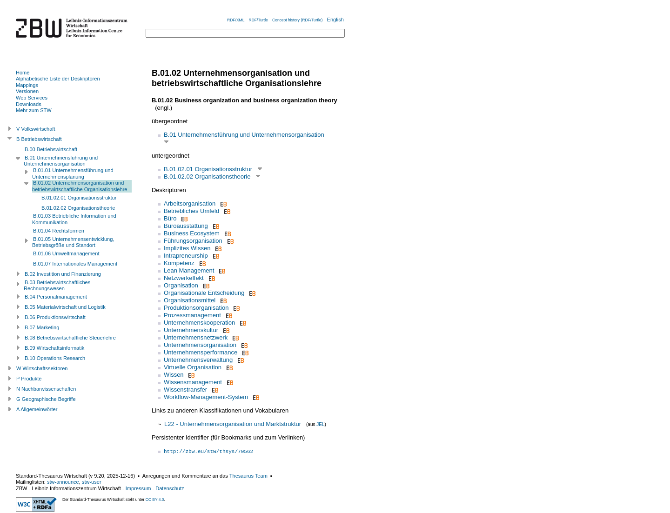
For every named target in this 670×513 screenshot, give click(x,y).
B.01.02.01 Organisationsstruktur (208, 169)
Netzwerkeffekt (184, 277)
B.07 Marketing (42, 327)
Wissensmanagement (193, 382)
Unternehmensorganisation (200, 344)
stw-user (91, 482)
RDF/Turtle (258, 20)
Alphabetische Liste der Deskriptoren (58, 78)
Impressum (138, 488)
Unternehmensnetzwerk (196, 337)
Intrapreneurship (186, 255)
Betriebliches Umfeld (191, 210)
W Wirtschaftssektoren (42, 368)
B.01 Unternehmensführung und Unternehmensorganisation (244, 134)
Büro (170, 218)
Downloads (28, 104)
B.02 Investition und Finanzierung (63, 274)
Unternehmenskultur (191, 329)
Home (22, 72)
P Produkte (28, 378)
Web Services (31, 97)
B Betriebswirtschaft (39, 139)
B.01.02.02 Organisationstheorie (207, 176)
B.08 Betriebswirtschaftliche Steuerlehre (70, 337)
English (335, 19)
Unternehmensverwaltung (198, 359)
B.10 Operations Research (55, 358)
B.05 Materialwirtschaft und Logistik (65, 307)
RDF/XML (235, 20)
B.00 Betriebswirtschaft (51, 149)
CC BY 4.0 (155, 499)
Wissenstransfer (185, 389)
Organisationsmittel (189, 300)
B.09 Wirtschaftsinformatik (54, 348)
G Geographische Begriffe (46, 399)
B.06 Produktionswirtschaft (55, 317)
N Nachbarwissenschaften (46, 389)
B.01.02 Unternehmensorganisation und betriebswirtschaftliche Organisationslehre (79, 186)
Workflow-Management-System (206, 396)
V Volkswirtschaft (35, 129)
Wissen (174, 374)
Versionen (27, 91)
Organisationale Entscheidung (204, 292)
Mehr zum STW (34, 110)
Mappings (27, 85)
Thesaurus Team (248, 476)
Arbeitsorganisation (189, 203)
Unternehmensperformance (200, 352)
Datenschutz (169, 488)
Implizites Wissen (187, 248)
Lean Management (189, 270)
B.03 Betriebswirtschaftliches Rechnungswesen (57, 286)
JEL (320, 424)
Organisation (181, 285)
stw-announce (63, 482)
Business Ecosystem (192, 233)
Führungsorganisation (193, 240)
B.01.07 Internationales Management (75, 263)
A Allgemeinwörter (36, 409)
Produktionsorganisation (196, 307)
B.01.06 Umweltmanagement (66, 253)
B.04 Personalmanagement (56, 297)
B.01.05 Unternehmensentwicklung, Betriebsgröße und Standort (73, 242)
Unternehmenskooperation (199, 322)
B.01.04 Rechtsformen (58, 230)
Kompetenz (179, 263)
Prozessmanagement (192, 315)
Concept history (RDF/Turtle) (297, 20)
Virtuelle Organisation (192, 367)
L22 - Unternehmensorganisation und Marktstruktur (232, 423)
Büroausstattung (186, 225)
